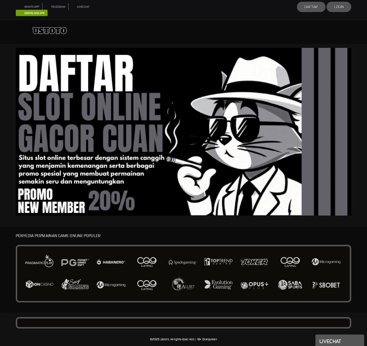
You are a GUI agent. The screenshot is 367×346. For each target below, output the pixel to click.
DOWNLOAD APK (32, 13)
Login (339, 6)
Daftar (311, 6)
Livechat (339, 341)
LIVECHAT (80, 7)
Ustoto (165, 339)
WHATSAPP (29, 7)
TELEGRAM (55, 7)
